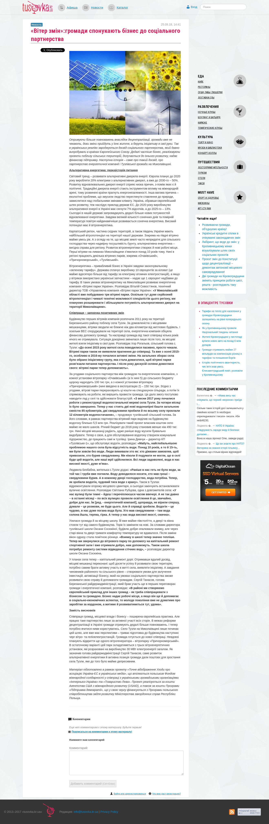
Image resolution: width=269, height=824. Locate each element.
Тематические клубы (210, 128)
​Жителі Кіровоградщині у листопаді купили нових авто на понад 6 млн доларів (222, 340)
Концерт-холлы (207, 153)
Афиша (72, 7)
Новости (97, 7)
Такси (201, 183)
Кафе (200, 81)
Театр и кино (205, 142)
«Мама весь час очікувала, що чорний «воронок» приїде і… (219, 400)
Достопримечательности (213, 167)
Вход (194, 7)
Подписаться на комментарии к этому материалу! (102, 731)
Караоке (202, 122)
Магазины (203, 203)
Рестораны (204, 87)
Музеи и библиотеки (210, 147)
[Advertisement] (225, 44)
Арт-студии (204, 208)
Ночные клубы (206, 112)
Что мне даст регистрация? (166, 793)
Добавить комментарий (93, 783)
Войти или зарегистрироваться (130, 793)
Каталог (122, 7)
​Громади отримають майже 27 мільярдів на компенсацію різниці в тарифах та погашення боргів (222, 353)
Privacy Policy (109, 811)
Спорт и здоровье (208, 197)
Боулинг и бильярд (209, 117)
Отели (201, 178)
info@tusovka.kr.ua (86, 811)
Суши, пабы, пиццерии (210, 92)
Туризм (202, 172)
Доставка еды (206, 97)
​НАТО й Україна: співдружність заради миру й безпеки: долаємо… (218, 430)
